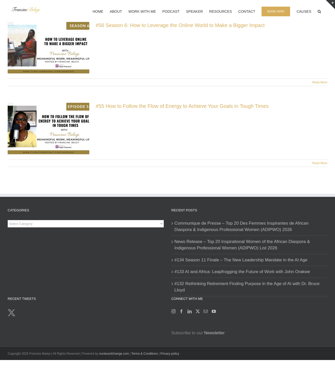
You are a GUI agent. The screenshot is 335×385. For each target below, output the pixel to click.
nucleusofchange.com (114, 353)
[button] (319, 11)
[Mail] (206, 311)
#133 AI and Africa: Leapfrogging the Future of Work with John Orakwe (242, 271)
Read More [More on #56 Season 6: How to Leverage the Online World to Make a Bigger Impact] (319, 82)
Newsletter (214, 332)
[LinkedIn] (190, 311)
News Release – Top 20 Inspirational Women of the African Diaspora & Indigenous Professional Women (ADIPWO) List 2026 (242, 245)
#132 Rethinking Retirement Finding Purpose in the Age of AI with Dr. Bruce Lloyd (247, 287)
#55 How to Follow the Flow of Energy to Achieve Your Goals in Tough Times (182, 106)
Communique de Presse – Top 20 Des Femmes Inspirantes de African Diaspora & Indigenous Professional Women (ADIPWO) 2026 (242, 226)
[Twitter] (198, 311)
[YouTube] (214, 311)
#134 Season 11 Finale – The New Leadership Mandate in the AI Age (241, 260)
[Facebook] (181, 311)
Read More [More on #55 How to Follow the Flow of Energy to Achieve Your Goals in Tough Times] (319, 163)
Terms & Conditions (145, 353)
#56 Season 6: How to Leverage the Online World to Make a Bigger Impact (180, 25)
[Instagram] (173, 311)
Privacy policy (169, 353)
